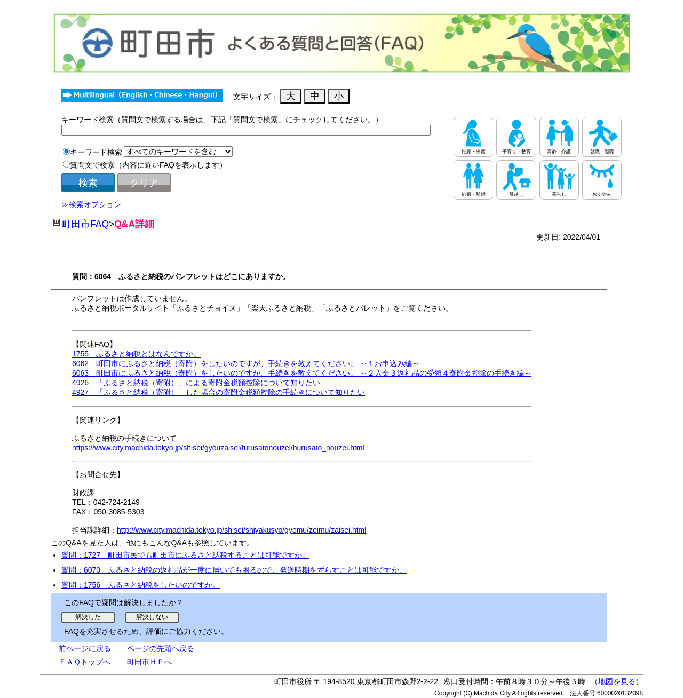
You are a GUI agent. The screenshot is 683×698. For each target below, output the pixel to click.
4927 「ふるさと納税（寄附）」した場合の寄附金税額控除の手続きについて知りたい (218, 392)
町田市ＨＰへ (149, 661)
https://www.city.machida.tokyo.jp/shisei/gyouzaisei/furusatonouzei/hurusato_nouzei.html (218, 447)
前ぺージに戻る (85, 648)
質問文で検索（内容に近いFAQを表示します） (148, 165)
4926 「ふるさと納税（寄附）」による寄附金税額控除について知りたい (196, 382)
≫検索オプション (91, 204)
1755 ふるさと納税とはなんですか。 (136, 354)
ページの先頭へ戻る (160, 648)
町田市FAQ (85, 224)
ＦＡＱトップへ (84, 661)
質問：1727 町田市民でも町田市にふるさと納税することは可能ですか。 (185, 555)
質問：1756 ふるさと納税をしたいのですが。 (140, 585)
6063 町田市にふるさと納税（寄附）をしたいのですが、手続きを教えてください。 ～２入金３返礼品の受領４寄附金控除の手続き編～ (301, 373)
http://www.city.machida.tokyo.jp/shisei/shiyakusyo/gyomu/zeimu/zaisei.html (241, 530)
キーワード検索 (96, 152)
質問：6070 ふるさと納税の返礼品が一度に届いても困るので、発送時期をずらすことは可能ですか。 (234, 570)
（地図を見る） (617, 681)
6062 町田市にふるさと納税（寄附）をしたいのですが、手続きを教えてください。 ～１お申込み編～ (245, 363)
